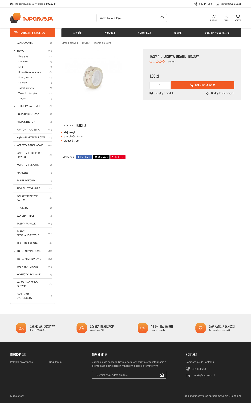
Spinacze (35, 82)
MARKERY (34, 173)
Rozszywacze (35, 77)
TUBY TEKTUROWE (34, 267)
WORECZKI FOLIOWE (34, 274)
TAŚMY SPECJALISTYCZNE (34, 233)
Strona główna (69, 42)
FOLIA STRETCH (34, 122)
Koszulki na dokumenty (35, 72)
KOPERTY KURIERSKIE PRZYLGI (34, 155)
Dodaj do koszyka (205, 85)
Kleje (35, 66)
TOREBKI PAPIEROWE (34, 251)
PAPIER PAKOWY (34, 180)
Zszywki (35, 98)
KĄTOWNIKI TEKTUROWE (34, 137)
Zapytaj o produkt (164, 93)
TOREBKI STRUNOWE (34, 259)
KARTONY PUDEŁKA (34, 130)
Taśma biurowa (35, 88)
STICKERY (34, 208)
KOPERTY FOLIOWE (34, 165)
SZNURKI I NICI (34, 216)
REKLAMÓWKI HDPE (34, 188)
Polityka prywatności (21, 361)
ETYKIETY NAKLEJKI (34, 106)
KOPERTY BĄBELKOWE (34, 145)
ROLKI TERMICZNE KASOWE (34, 198)
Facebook (85, 157)
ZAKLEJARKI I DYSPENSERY (34, 296)
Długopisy (35, 56)
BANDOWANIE (34, 43)
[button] (153, 85)
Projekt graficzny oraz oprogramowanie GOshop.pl (212, 395)
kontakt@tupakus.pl (231, 4)
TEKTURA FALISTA (34, 243)
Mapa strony (17, 395)
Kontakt (178, 33)
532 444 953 (205, 4)
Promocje (110, 33)
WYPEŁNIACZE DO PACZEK (34, 284)
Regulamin (55, 361)
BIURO (34, 51)
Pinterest (119, 157)
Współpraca (144, 33)
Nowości (77, 33)
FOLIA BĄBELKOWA (34, 114)
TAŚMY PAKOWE (34, 224)
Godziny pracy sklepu (217, 33)
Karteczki (35, 61)
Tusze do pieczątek (35, 93)
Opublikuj (103, 157)
